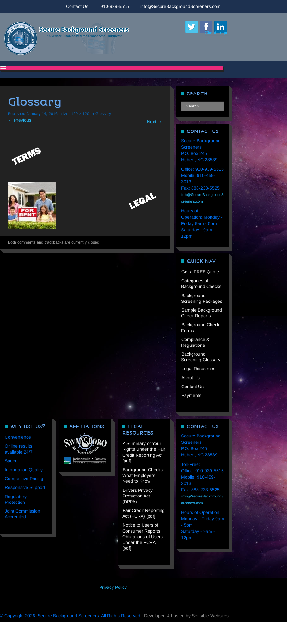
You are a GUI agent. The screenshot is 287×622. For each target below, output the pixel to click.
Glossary (103, 114)
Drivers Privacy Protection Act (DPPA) (137, 496)
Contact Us (192, 386)
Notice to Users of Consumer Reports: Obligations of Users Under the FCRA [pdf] (142, 536)
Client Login (217, 32)
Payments (191, 395)
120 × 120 (80, 114)
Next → (154, 121)
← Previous (19, 120)
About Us (190, 377)
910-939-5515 (115, 6)
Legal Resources (198, 368)
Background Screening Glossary (200, 356)
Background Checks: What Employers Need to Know (143, 475)
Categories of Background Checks (201, 283)
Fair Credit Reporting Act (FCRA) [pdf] (143, 513)
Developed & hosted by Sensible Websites (186, 615)
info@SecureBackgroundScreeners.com (180, 6)
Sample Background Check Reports (201, 313)
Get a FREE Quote (200, 271)
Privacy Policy (113, 587)
